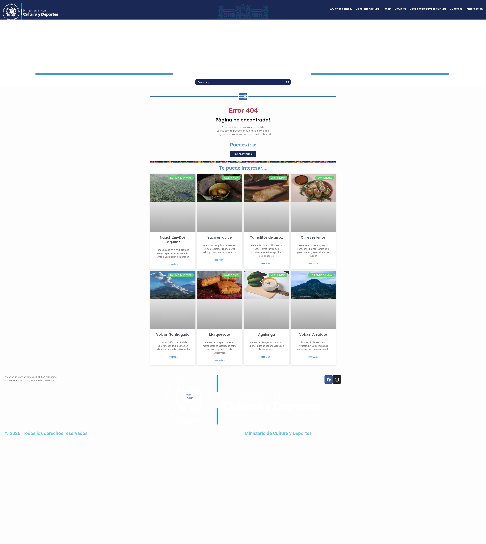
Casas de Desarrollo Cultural (428, 8)
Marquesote (219, 334)
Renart (387, 8)
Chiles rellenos (313, 237)
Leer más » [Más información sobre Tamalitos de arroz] (266, 263)
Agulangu (266, 334)
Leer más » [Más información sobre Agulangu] (266, 357)
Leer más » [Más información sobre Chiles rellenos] (313, 263)
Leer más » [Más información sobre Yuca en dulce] (220, 260)
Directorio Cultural (367, 8)
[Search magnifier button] (287, 82)
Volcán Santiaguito (172, 334)
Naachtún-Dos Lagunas (173, 239)
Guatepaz (456, 8)
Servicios (400, 8)
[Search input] (241, 82)
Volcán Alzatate (313, 334)
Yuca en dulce (219, 237)
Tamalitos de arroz (266, 237)
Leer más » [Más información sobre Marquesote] (220, 360)
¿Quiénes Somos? (340, 8)
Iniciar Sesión (474, 8)
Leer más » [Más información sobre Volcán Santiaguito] (173, 357)
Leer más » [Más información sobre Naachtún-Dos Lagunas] (173, 264)
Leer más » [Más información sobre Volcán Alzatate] (313, 357)
